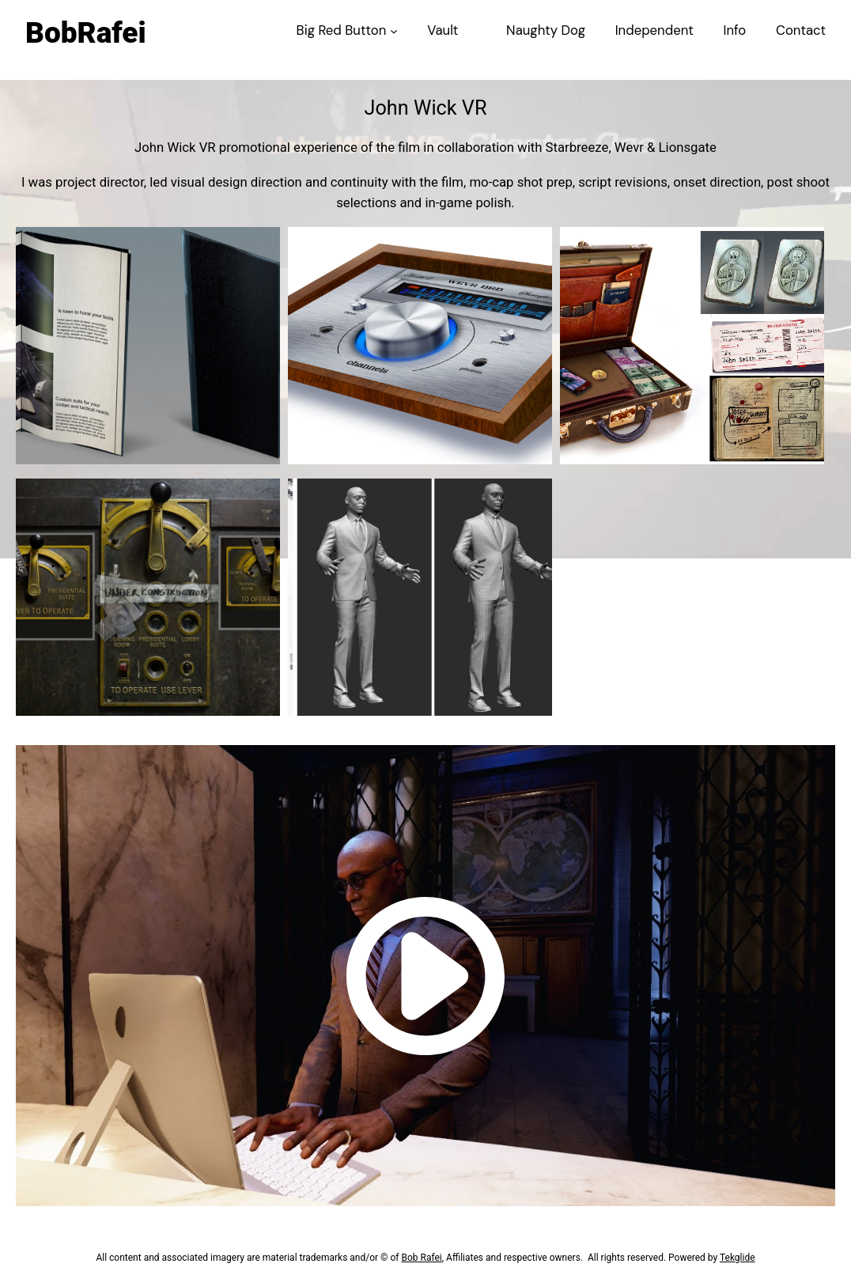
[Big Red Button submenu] (394, 30)
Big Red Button (342, 30)
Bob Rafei (421, 1257)
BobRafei (84, 33)
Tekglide (737, 1257)
